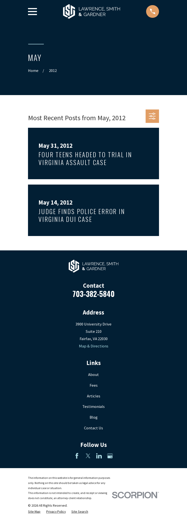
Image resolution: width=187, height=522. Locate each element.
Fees (94, 385)
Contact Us (93, 428)
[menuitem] (34, 512)
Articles (93, 396)
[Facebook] (77, 456)
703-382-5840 (94, 293)
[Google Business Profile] (110, 456)
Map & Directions (93, 346)
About (93, 374)
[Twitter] (88, 456)
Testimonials (93, 406)
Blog (94, 417)
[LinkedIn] (99, 456)
